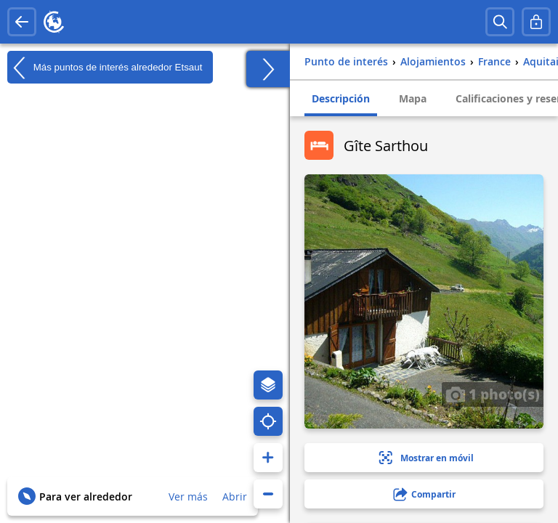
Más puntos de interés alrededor (104, 67)
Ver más (188, 496)
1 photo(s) (492, 394)
